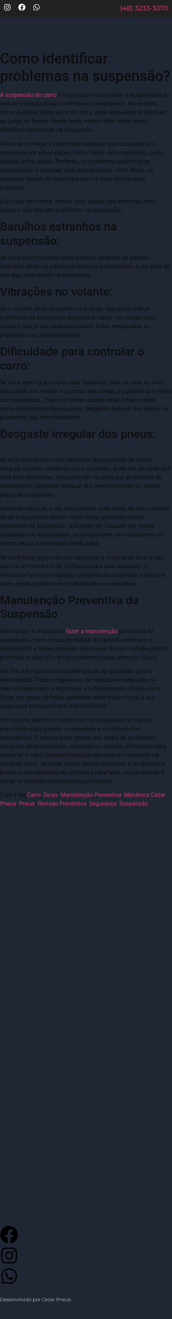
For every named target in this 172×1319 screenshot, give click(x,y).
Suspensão (133, 803)
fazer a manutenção (92, 631)
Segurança (103, 803)
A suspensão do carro (28, 94)
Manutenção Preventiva (90, 794)
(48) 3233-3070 (144, 8)
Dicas (50, 794)
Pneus (27, 803)
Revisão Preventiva (62, 803)
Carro (34, 794)
